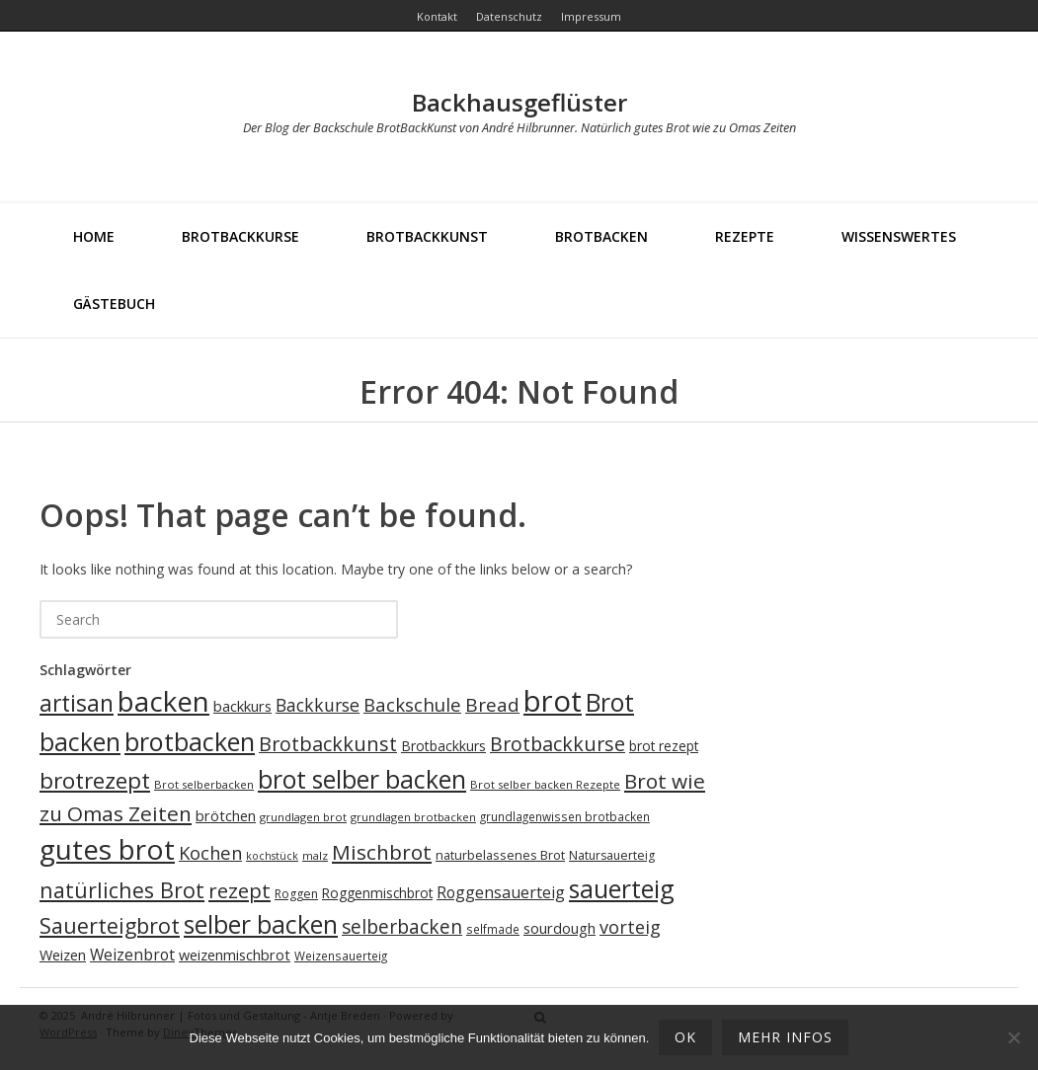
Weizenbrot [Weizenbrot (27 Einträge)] (132, 954)
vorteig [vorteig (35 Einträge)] (630, 927)
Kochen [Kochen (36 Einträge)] (210, 852)
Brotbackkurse (240, 236)
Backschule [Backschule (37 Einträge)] (412, 704)
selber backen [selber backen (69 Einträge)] (261, 924)
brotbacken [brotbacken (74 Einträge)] (189, 741)
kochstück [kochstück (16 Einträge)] (272, 856)
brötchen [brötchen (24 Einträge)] (226, 815)
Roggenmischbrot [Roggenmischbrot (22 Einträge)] (377, 892)
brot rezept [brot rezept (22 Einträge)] (663, 745)
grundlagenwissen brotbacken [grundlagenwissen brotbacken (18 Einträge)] (565, 816)
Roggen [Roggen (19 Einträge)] (296, 893)
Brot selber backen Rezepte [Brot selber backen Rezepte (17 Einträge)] (545, 784)
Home (94, 236)
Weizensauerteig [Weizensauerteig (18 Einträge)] (340, 955)
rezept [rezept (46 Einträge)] (239, 890)
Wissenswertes (898, 236)
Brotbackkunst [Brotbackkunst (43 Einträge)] (328, 743)
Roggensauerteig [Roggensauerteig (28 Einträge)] (501, 892)
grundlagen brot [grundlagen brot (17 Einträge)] (303, 816)
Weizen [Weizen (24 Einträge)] (63, 955)
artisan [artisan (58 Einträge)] (77, 703)
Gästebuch (114, 303)
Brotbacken (601, 236)
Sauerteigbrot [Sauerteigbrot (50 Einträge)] (110, 925)
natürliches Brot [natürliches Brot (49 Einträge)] (122, 890)
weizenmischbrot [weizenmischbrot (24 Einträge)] (234, 955)
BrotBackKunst (427, 236)
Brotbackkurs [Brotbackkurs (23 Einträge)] (443, 745)
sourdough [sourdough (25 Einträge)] (559, 928)
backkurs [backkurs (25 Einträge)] (242, 706)
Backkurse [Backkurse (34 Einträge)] (317, 705)
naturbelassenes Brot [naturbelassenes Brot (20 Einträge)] (500, 855)
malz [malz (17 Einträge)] (315, 855)
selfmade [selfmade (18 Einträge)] (492, 929)
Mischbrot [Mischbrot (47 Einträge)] (382, 852)
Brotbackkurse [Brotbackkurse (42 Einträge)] (557, 743)
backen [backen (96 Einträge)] (163, 701)
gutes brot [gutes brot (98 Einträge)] (107, 849)
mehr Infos (785, 1037)
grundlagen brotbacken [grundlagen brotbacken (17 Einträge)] (413, 816)
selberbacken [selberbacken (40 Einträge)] (402, 926)
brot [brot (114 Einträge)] (552, 701)
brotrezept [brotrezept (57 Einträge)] (95, 780)
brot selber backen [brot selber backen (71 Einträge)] (362, 779)
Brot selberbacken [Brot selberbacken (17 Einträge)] (204, 784)
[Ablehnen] (1013, 1037)
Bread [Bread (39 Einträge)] (492, 705)
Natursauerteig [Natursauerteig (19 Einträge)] (612, 855)
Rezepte (744, 236)
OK (685, 1037)
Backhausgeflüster (519, 102)
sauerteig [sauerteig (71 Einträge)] (622, 888)
